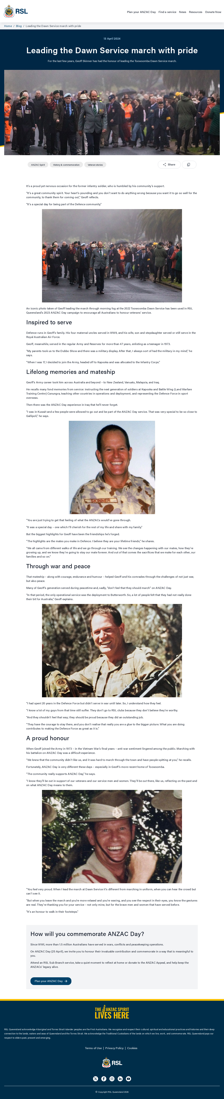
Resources (195, 12)
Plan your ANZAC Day (141, 12)
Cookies (132, 1048)
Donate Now (213, 12)
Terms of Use (93, 1048)
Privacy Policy (114, 1048)
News (182, 12)
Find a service (167, 12)
